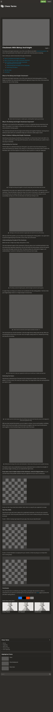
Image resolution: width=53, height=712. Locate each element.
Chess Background (14, 662)
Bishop (4, 643)
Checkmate (38, 612)
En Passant (21, 612)
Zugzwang (5, 644)
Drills (38, 592)
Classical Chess (6, 648)
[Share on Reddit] (28, 598)
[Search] (26, 674)
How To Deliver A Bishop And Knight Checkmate (15, 62)
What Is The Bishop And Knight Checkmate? (14, 58)
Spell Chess (5, 646)
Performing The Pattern (12, 67)
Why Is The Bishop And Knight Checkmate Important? (17, 60)
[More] (32, 598)
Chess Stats (12, 667)
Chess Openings (6, 649)
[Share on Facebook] (20, 598)
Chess (11, 657)
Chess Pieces (6, 612)
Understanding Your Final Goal (13, 63)
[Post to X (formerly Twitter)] (24, 598)
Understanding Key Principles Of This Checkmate (18, 65)
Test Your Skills (7, 70)
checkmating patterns (42, 51)
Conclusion (7, 72)
